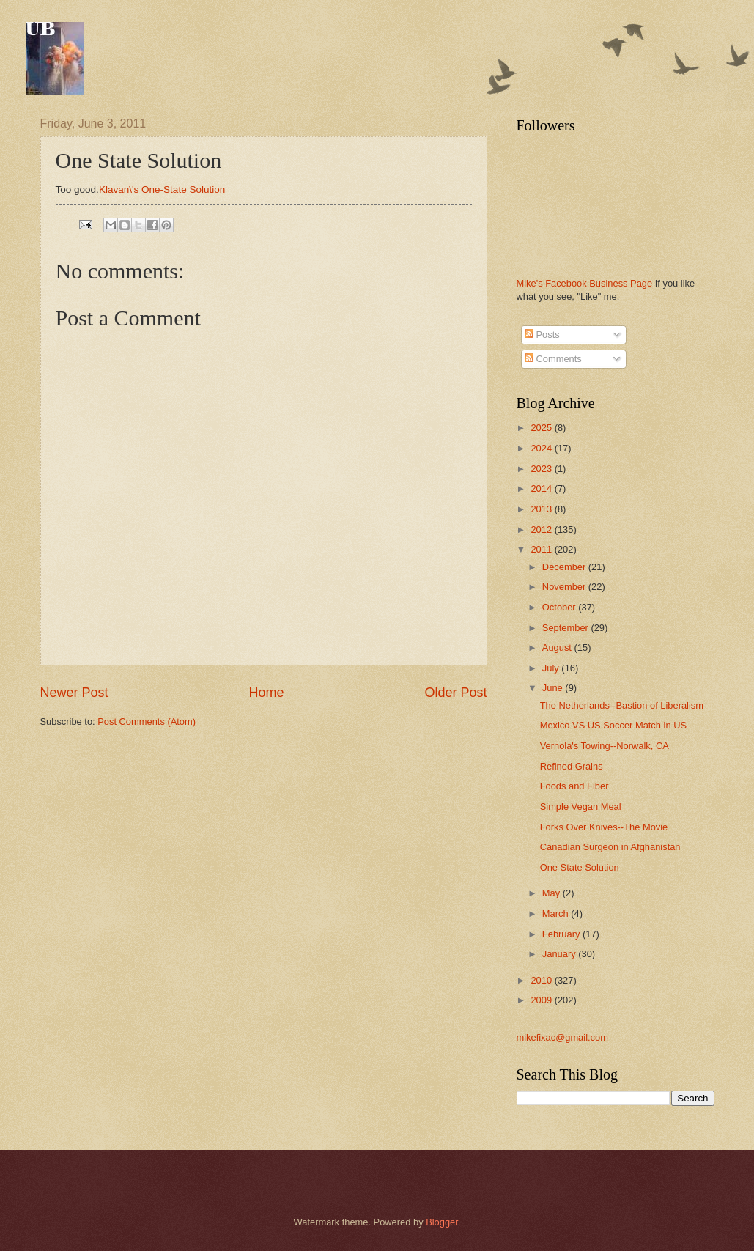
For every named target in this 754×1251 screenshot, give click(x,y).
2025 (542, 427)
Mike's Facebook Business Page (585, 283)
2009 (542, 999)
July (551, 668)
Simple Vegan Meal (580, 806)
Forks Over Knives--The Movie (604, 827)
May (552, 892)
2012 (542, 529)
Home (266, 692)
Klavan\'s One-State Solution (162, 189)
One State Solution (579, 867)
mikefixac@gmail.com (562, 1037)
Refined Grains (571, 766)
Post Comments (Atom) (146, 721)
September (566, 627)
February (562, 934)
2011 (542, 549)
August (558, 647)
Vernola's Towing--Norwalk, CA (604, 745)
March (556, 913)
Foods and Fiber (574, 786)
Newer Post (74, 692)
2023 (542, 468)
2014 (542, 488)
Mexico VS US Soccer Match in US (613, 725)
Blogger (442, 1222)
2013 (542, 508)
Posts (542, 334)
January (560, 953)
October (560, 607)
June (554, 687)
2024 (542, 448)
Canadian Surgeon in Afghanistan (610, 846)
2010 (542, 980)
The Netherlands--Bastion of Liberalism (621, 705)
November (565, 586)
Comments (553, 358)
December (565, 566)
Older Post (455, 692)
